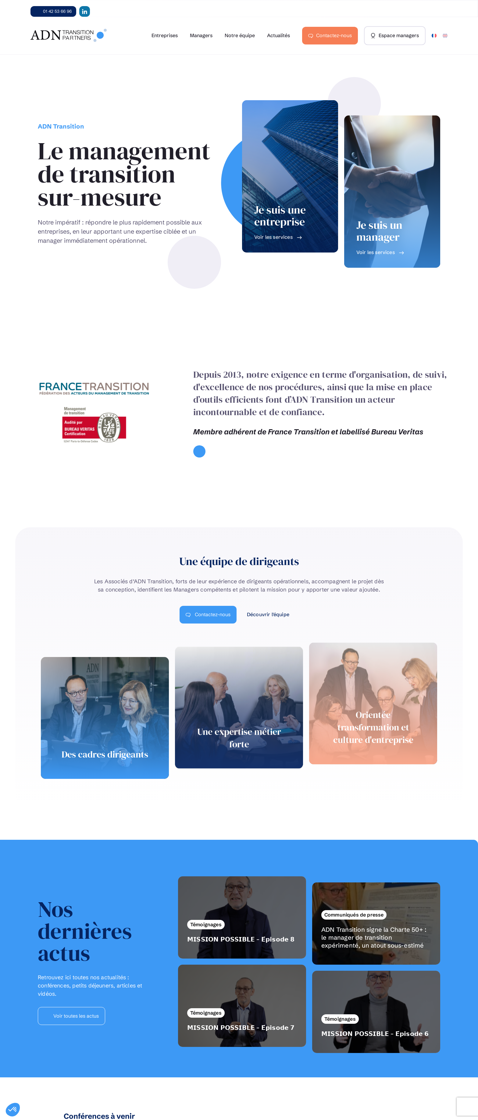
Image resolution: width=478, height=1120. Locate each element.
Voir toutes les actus (75, 1015)
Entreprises (165, 35)
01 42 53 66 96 (57, 11)
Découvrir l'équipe (269, 614)
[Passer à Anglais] (445, 35)
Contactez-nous (334, 35)
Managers (201, 35)
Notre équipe (240, 35)
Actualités (278, 35)
